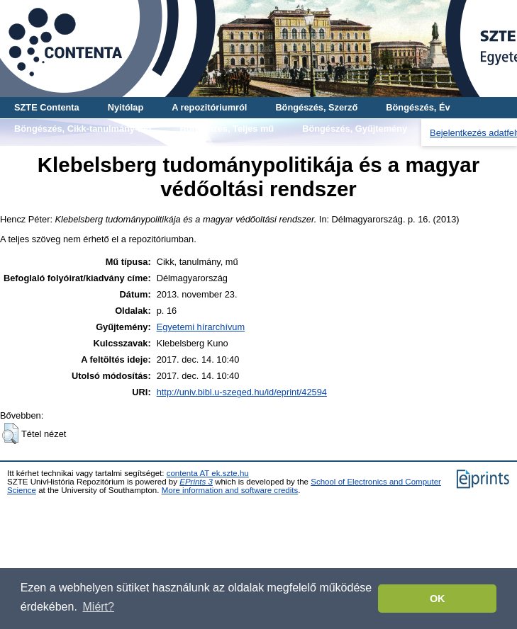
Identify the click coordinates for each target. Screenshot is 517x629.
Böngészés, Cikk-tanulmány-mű (82, 128)
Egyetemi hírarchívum (201, 327)
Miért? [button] (98, 607)
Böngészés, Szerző (316, 107)
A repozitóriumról (209, 107)
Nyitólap (125, 107)
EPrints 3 (196, 481)
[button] (10, 433)
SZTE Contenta (46, 107)
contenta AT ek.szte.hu (208, 473)
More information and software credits (230, 490)
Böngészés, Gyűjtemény (354, 128)
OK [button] (437, 598)
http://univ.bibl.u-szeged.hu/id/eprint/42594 (242, 392)
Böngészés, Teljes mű (226, 128)
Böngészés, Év (418, 107)
